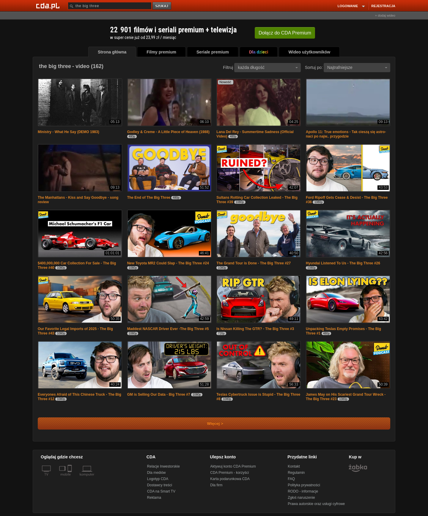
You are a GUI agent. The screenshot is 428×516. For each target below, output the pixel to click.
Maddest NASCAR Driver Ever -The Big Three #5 (168, 329)
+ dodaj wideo (385, 15)
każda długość (268, 67)
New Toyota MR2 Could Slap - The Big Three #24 (168, 263)
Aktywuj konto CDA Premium (233, 466)
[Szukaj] (110, 6)
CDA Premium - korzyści (229, 473)
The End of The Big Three (148, 197)
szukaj (162, 6)
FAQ (291, 479)
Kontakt (294, 466)
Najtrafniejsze (357, 67)
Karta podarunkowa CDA (230, 479)
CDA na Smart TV (161, 491)
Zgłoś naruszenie (301, 498)
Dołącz (285, 32)
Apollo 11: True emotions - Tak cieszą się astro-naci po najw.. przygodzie (346, 134)
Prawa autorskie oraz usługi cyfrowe (316, 504)
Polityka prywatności (304, 485)
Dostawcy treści (159, 485)
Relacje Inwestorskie (163, 466)
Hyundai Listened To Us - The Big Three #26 (343, 263)
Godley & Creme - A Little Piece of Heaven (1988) (168, 132)
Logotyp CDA (157, 479)
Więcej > (210, 423)
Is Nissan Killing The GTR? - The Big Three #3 (255, 329)
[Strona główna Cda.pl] (49, 5)
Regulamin (296, 473)
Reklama (154, 498)
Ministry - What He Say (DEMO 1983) (68, 132)
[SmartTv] (70, 478)
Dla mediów (156, 473)
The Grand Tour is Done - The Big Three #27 (253, 263)
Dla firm (216, 485)
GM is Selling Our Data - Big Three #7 (158, 394)
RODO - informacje (303, 491)
